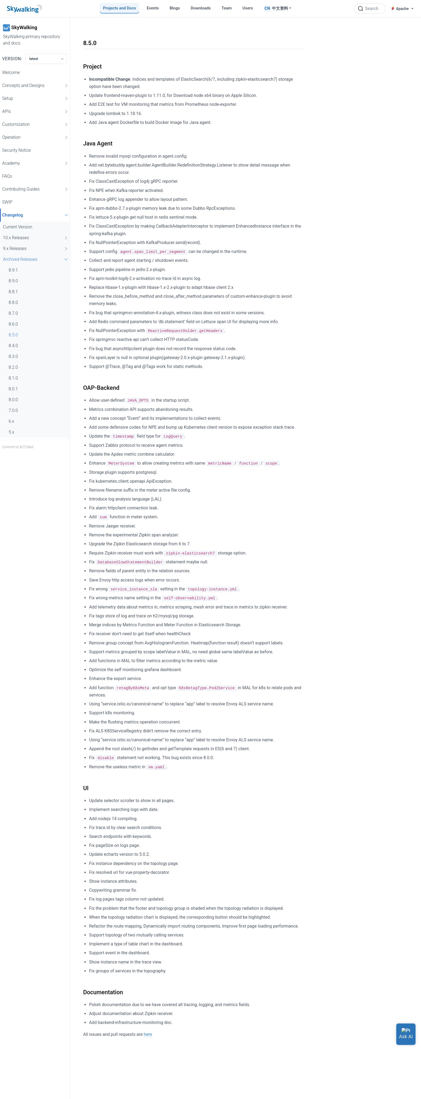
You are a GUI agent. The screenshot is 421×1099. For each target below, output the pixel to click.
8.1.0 (13, 378)
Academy (35, 163)
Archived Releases (36, 259)
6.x (11, 421)
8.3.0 (13, 356)
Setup (35, 98)
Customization (35, 124)
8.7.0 (13, 313)
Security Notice (16, 150)
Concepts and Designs (35, 85)
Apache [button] (400, 8)
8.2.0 (13, 367)
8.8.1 (13, 291)
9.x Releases (35, 248)
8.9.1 (13, 270)
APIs (35, 111)
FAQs (7, 176)
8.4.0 (13, 345)
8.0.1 (13, 388)
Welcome (11, 72)
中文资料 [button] (280, 8)
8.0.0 (13, 399)
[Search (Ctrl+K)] (370, 9)
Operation (35, 137)
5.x (11, 432)
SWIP (7, 202)
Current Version (17, 226)
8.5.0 (13, 334)
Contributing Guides (35, 189)
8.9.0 (13, 280)
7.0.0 (13, 410)
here (148, 1034)
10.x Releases (35, 238)
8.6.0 (13, 324)
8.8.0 (13, 302)
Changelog (36, 215)
